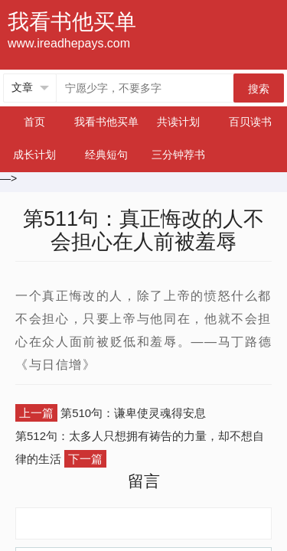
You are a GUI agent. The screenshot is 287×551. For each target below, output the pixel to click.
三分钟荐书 (178, 154)
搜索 (258, 89)
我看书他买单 (106, 122)
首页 (34, 122)
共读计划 (178, 122)
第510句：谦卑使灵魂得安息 (133, 412)
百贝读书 (250, 122)
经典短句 (106, 154)
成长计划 (34, 154)
